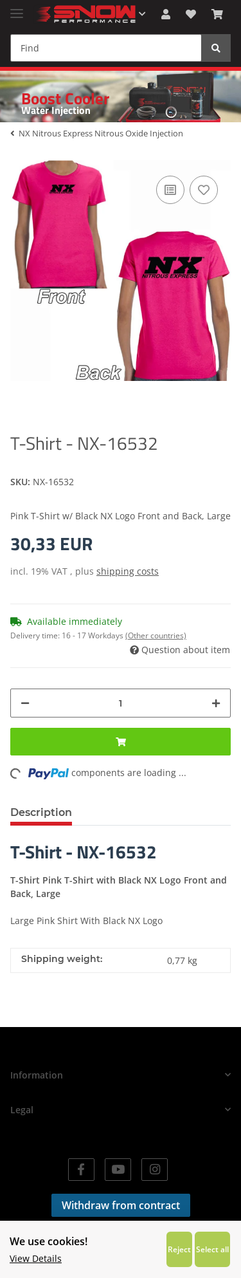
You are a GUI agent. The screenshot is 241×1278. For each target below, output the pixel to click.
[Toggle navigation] (16, 8)
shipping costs (127, 571)
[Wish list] (191, 14)
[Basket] (217, 14)
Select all (212, 1249)
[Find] (106, 48)
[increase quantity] (216, 703)
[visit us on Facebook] (81, 1169)
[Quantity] (120, 703)
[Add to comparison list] (170, 190)
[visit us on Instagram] (154, 1169)
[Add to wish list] (204, 190)
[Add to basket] (120, 741)
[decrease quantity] (25, 703)
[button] (166, 14)
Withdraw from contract (121, 1205)
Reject (179, 1249)
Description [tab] (41, 812)
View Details (36, 1258)
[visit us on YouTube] (118, 1169)
